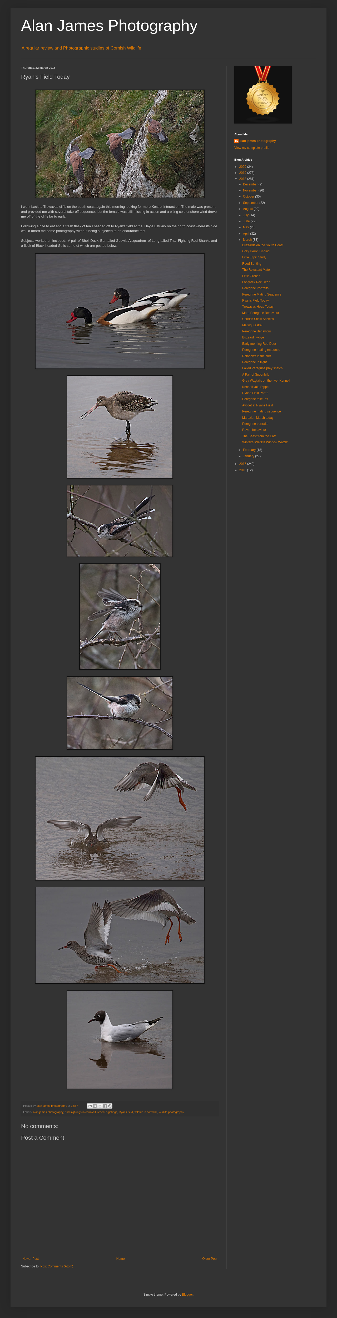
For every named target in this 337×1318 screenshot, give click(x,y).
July (246, 215)
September (251, 203)
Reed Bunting (251, 263)
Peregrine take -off (255, 399)
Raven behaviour (254, 430)
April (246, 233)
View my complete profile (251, 148)
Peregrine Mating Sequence (261, 294)
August (248, 209)
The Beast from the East (259, 436)
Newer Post (30, 1259)
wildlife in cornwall (146, 1112)
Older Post (209, 1259)
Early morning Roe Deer (259, 344)
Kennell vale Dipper (256, 387)
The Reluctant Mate (256, 270)
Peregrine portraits (255, 424)
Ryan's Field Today (255, 300)
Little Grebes (251, 276)
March (248, 240)
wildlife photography (171, 1112)
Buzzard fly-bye (253, 337)
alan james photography (48, 1112)
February (249, 450)
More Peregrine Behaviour (260, 313)
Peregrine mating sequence (261, 411)
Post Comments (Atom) (56, 1266)
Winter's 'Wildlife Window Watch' (265, 442)
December (251, 184)
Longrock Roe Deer (256, 282)
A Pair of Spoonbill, (255, 374)
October (249, 196)
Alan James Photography (109, 25)
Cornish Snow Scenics (258, 319)
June (247, 221)
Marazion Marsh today (258, 418)
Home (120, 1259)
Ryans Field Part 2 (255, 393)
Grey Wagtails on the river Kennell (266, 380)
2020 (243, 167)
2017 (243, 464)
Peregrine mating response (261, 350)
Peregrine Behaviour (256, 331)
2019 (243, 173)
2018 (243, 179)
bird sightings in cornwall (80, 1112)
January (249, 456)
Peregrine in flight (254, 362)
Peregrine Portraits (255, 288)
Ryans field (126, 1112)
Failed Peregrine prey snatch (262, 368)
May (246, 227)
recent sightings (107, 1112)
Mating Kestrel (252, 325)
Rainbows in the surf (256, 356)
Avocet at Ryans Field (257, 405)
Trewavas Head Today (258, 306)
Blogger (187, 1294)
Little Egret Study (254, 257)
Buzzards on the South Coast (262, 245)
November (251, 190)
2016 (243, 470)
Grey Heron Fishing (256, 251)
